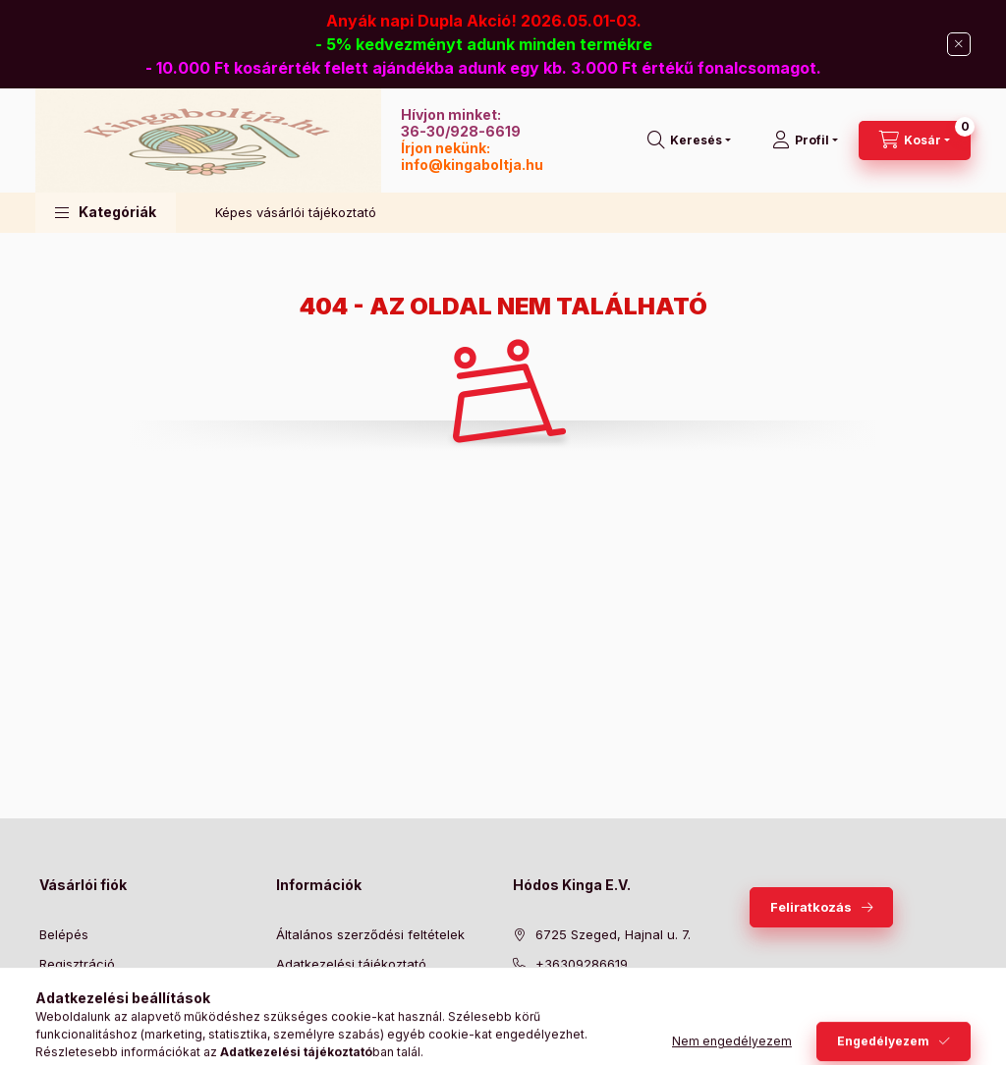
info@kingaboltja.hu (472, 164)
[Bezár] (959, 44)
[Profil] (805, 140)
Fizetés (297, 994)
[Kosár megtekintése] (915, 140)
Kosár (56, 1024)
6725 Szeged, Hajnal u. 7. (613, 934)
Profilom (64, 994)
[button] (105, 213)
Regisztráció (77, 964)
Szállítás (301, 1024)
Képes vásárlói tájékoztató (295, 212)
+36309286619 (581, 964)
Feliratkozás (811, 907)
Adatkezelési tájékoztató (351, 964)
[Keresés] (689, 140)
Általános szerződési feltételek (370, 934)
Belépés (63, 934)
